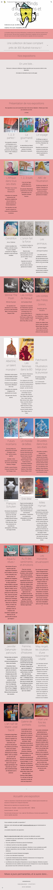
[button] (1, 2)
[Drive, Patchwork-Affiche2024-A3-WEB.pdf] (42, 347)
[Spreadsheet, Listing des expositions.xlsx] (26, 88)
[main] (26, 11)
